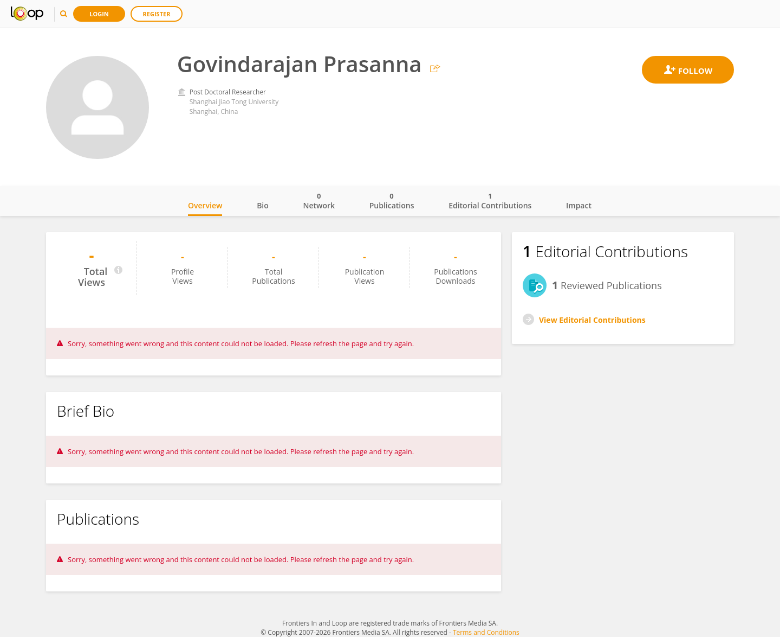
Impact (579, 205)
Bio (263, 205)
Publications (391, 201)
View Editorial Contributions (592, 320)
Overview (205, 205)
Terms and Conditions (486, 632)
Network (319, 201)
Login (99, 14)
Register (157, 14)
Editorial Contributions (489, 201)
